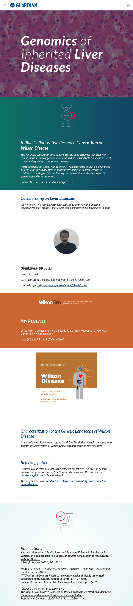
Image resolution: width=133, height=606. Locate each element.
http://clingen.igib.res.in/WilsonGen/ (42, 339)
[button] (4, 5)
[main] (66, 53)
